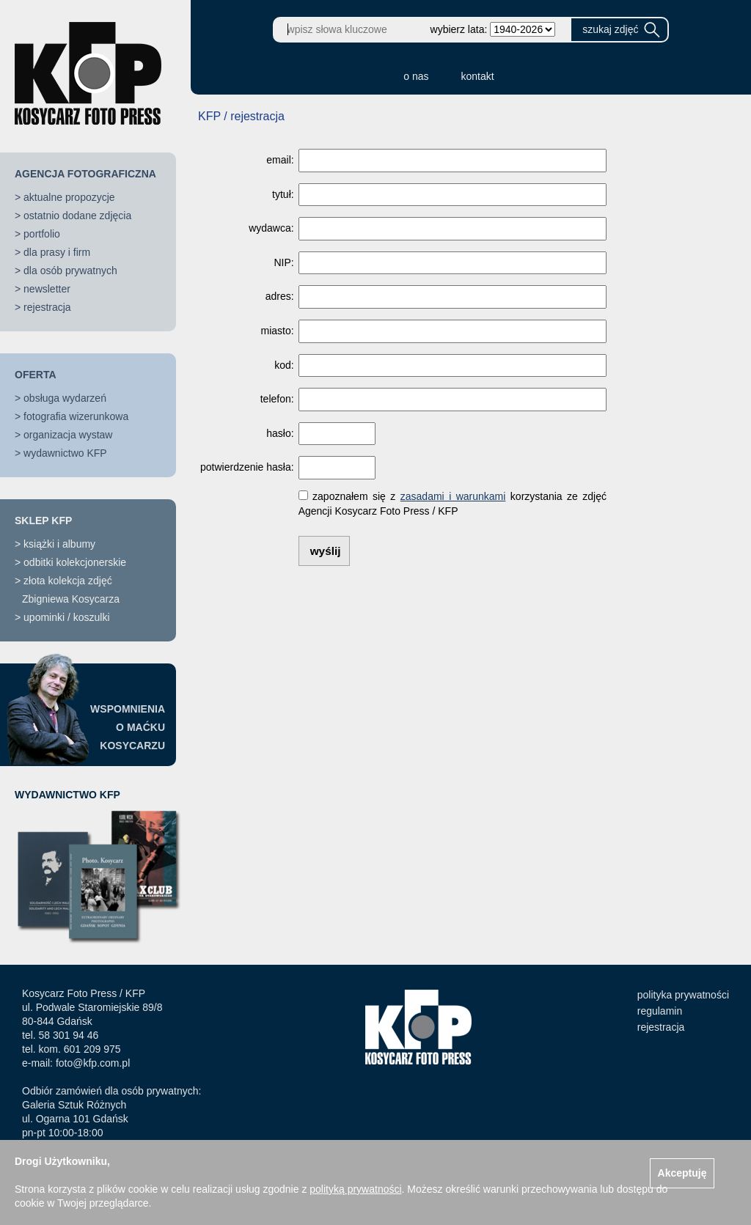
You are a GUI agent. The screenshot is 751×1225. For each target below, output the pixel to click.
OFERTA (35, 374)
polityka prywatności (683, 995)
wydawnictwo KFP (65, 453)
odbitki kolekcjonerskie (74, 562)
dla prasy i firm (56, 252)
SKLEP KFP (43, 520)
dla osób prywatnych (70, 270)
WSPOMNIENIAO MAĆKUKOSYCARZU (127, 727)
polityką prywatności (355, 1189)
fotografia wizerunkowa (75, 416)
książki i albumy (59, 544)
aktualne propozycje (69, 197)
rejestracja (47, 307)
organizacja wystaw (67, 435)
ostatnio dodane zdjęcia (77, 215)
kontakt (477, 76)
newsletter (46, 289)
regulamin (659, 1011)
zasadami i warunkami (453, 496)
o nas (415, 76)
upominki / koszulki (66, 617)
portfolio (41, 234)
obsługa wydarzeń (64, 398)
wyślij (325, 551)
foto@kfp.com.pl (93, 1063)
